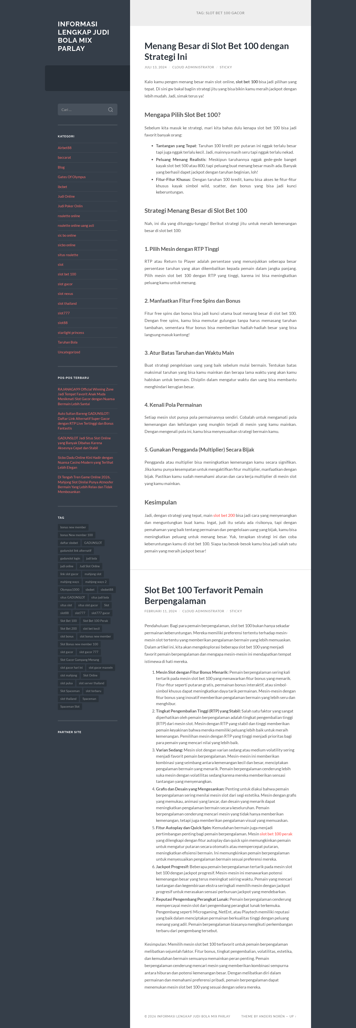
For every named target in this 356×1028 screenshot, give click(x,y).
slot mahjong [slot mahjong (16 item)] (68, 675)
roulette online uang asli (76, 225)
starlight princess (71, 332)
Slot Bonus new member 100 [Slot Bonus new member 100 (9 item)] (79, 644)
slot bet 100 (67, 274)
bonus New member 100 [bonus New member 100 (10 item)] (76, 535)
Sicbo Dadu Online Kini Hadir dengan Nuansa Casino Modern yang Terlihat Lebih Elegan (85, 462)
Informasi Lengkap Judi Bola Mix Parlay (83, 36)
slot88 (63, 323)
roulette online (69, 216)
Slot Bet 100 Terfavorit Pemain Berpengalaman (206, 595)
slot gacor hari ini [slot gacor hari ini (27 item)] (71, 667)
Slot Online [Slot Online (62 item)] (90, 675)
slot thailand (67, 303)
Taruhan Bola (68, 342)
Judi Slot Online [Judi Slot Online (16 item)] (90, 566)
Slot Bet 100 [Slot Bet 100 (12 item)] (68, 621)
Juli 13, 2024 (156, 67)
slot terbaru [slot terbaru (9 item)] (93, 691)
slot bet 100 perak (276, 833)
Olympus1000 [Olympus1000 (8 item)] (69, 589)
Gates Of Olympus (72, 177)
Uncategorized (69, 352)
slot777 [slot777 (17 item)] (80, 613)
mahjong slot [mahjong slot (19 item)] (93, 574)
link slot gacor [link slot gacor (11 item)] (69, 574)
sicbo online (66, 245)
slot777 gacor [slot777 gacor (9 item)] (101, 613)
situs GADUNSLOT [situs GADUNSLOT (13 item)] (72, 597)
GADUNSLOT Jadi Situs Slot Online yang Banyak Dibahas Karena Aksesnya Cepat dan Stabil (84, 443)
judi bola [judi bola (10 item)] (91, 558)
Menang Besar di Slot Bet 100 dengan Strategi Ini (219, 51)
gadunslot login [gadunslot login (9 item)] (70, 558)
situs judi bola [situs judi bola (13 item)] (100, 597)
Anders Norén (272, 1016)
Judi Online (66, 196)
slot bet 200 (224, 515)
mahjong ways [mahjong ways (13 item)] (69, 582)
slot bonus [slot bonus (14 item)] (67, 636)
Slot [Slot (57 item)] (106, 605)
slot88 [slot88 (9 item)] (64, 613)
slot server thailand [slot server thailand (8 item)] (91, 683)
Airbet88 (65, 148)
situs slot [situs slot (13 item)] (66, 605)
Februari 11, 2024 (161, 611)
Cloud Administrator (193, 67)
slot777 (64, 313)
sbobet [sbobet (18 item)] (90, 589)
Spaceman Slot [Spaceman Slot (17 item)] (70, 706)
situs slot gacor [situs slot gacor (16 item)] (88, 605)
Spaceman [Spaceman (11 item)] (89, 699)
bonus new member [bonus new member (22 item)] (73, 527)
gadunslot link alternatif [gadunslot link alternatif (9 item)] (75, 550)
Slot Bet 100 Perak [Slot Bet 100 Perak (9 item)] (95, 621)
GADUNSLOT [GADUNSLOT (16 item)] (93, 543)
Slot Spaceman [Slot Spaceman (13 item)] (70, 691)
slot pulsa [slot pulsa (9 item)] (66, 683)
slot (61, 264)
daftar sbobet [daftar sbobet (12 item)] (69, 543)
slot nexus (65, 293)
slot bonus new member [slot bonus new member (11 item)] (95, 636)
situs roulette (68, 255)
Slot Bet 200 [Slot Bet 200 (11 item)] (68, 628)
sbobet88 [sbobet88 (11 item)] (107, 589)
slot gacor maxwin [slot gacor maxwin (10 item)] (101, 667)
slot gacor (65, 284)
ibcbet (62, 187)
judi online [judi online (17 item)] (66, 566)
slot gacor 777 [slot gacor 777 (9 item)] (88, 652)
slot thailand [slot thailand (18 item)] (68, 699)
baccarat (64, 157)
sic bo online (67, 235)
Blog (61, 167)
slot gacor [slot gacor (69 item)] (66, 652)
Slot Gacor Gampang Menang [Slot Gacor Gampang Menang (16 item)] (79, 660)
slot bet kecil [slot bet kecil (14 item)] (91, 628)
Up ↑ (292, 1016)
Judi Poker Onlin (70, 206)
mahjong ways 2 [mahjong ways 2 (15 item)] (96, 582)
